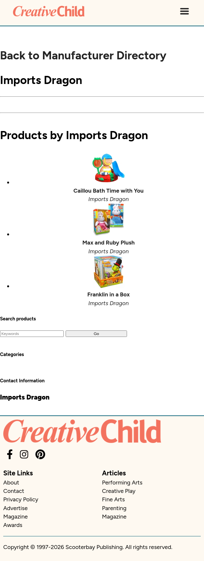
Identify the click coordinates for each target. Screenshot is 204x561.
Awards (12, 524)
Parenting (114, 508)
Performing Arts (122, 482)
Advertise (15, 508)
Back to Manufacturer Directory (83, 55)
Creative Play (118, 490)
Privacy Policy (20, 499)
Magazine (15, 516)
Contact (13, 490)
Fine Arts (113, 499)
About (11, 482)
